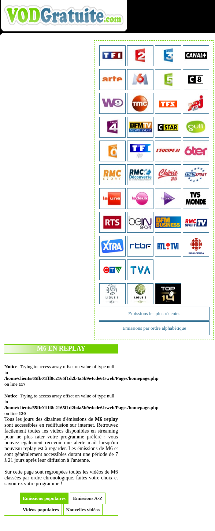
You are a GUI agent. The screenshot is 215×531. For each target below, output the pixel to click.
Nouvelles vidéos (83, 509)
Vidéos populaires (41, 509)
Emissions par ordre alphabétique (154, 328)
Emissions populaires (44, 498)
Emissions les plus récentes (154, 313)
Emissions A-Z (88, 498)
